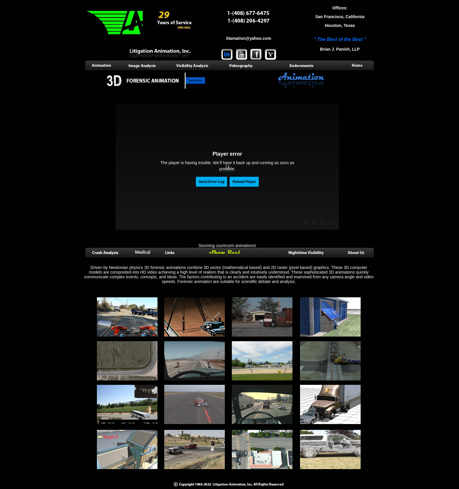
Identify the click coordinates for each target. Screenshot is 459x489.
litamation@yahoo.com (248, 38)
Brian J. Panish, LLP (339, 49)
